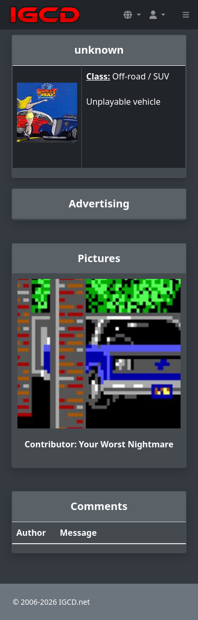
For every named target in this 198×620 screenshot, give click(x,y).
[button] (132, 14)
